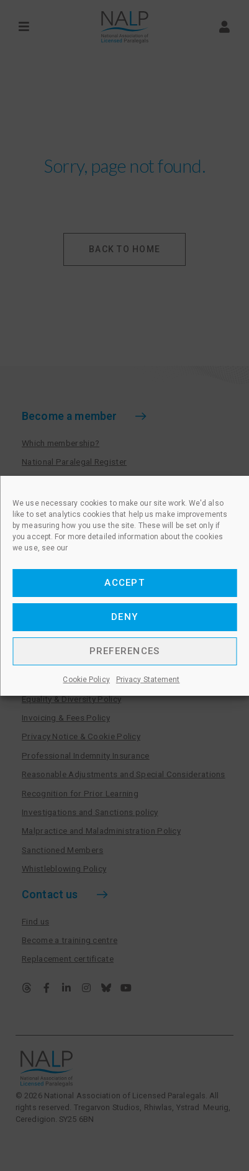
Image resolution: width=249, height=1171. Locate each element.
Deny (124, 616)
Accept (124, 582)
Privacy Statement (148, 679)
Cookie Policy (86, 679)
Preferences (124, 651)
